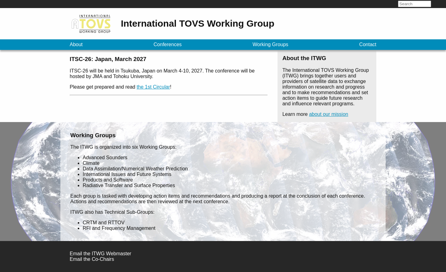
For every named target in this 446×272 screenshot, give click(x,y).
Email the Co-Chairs (92, 259)
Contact (367, 44)
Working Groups (270, 44)
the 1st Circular (153, 87)
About (76, 44)
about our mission (328, 114)
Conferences (168, 44)
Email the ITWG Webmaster (100, 253)
